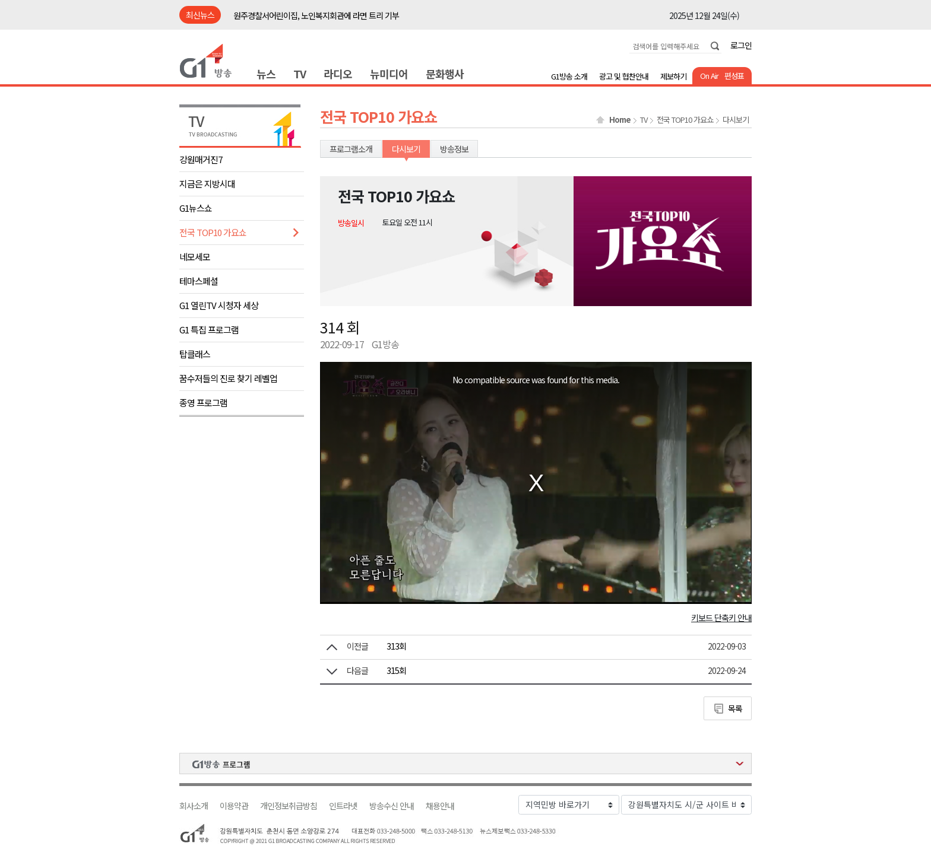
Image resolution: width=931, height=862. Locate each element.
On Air (709, 75)
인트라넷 (343, 806)
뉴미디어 (389, 73)
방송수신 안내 (391, 806)
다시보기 (736, 120)
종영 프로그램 (203, 402)
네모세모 (194, 256)
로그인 (741, 45)
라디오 (338, 73)
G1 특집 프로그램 (209, 329)
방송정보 (454, 149)
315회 (396, 670)
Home (620, 120)
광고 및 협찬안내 (623, 76)
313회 (396, 646)
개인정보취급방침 (288, 806)
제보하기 (673, 76)
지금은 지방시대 (207, 183)
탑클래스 (194, 354)
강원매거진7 (200, 159)
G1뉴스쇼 (195, 208)
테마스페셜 (198, 281)
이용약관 (234, 806)
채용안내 (440, 806)
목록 (735, 708)
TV (299, 73)
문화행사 (445, 73)
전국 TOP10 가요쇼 (212, 232)
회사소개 (193, 806)
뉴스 (266, 73)
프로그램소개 (351, 149)
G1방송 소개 (569, 76)
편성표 (734, 75)
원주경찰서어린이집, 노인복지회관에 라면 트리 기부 (316, 15)
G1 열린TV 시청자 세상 (218, 305)
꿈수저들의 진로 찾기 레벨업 (228, 378)
